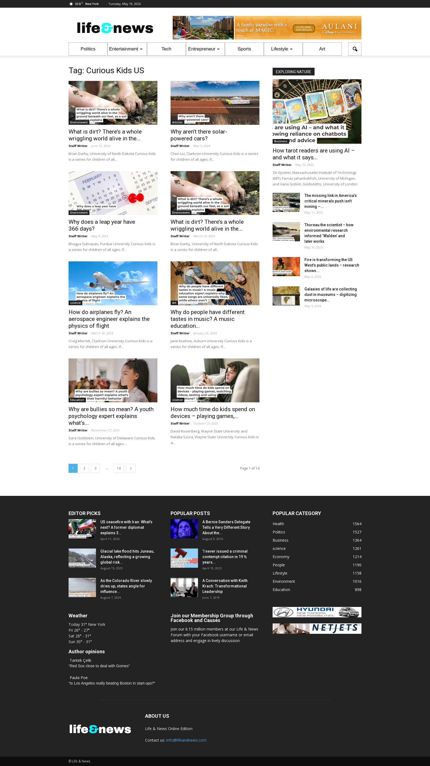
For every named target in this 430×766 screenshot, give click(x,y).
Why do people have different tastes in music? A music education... (208, 319)
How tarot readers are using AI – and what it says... (314, 154)
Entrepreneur (204, 49)
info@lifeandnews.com (186, 740)
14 (119, 468)
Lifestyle (282, 49)
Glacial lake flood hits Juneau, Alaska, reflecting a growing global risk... (127, 556)
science (75, 303)
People (279, 564)
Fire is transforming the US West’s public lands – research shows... (331, 265)
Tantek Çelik (80, 660)
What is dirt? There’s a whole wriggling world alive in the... (105, 135)
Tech (166, 49)
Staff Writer (78, 146)
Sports (244, 49)
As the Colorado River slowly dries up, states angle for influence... (126, 586)
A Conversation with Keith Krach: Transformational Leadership (225, 586)
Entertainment (126, 49)
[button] (354, 49)
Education (77, 400)
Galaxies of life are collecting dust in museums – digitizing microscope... (330, 294)
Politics (88, 49)
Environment (79, 122)
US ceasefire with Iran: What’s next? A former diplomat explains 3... (126, 527)
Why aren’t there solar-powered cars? (199, 135)
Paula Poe (79, 677)
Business (280, 141)
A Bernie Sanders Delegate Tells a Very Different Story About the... (226, 527)
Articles (177, 122)
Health (278, 523)
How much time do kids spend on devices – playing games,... (213, 412)
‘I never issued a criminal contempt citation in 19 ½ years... (225, 556)
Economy (281, 556)
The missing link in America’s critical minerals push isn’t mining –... (330, 201)
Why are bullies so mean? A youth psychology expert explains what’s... (111, 416)
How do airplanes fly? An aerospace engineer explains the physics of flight (109, 319)
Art (322, 49)
